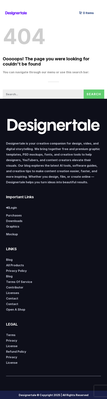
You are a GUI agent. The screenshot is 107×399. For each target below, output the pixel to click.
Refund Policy (16, 351)
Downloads (14, 221)
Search (94, 94)
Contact (12, 298)
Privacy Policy (16, 271)
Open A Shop (15, 309)
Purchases (14, 215)
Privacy (11, 340)
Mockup (12, 234)
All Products (15, 265)
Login (11, 207)
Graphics (12, 226)
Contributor (14, 287)
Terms (10, 335)
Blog (9, 260)
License (11, 346)
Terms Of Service (19, 282)
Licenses (12, 293)
